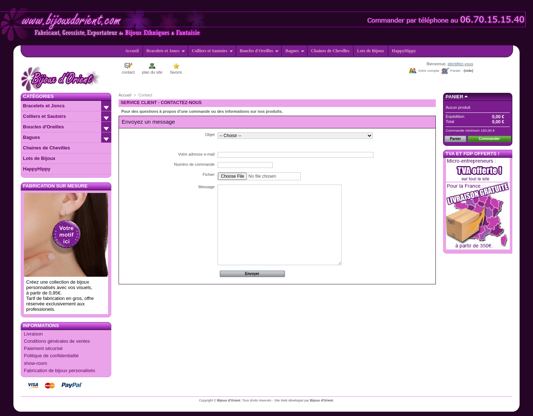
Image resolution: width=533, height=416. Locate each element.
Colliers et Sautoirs (212, 50)
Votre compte (428, 71)
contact (128, 72)
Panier (454, 96)
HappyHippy (404, 50)
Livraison (33, 334)
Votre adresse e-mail (196, 154)
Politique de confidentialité (51, 355)
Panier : (456, 71)
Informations (41, 325)
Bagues (295, 50)
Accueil (132, 50)
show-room (35, 363)
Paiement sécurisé (43, 348)
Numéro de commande (194, 164)
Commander (489, 139)
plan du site (152, 72)
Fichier (209, 174)
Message (206, 187)
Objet (210, 134)
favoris (176, 72)
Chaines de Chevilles (330, 50)
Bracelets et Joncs (165, 50)
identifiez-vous (460, 64)
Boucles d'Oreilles (259, 50)
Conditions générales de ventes (57, 341)
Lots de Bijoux (370, 50)
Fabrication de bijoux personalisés (59, 370)
